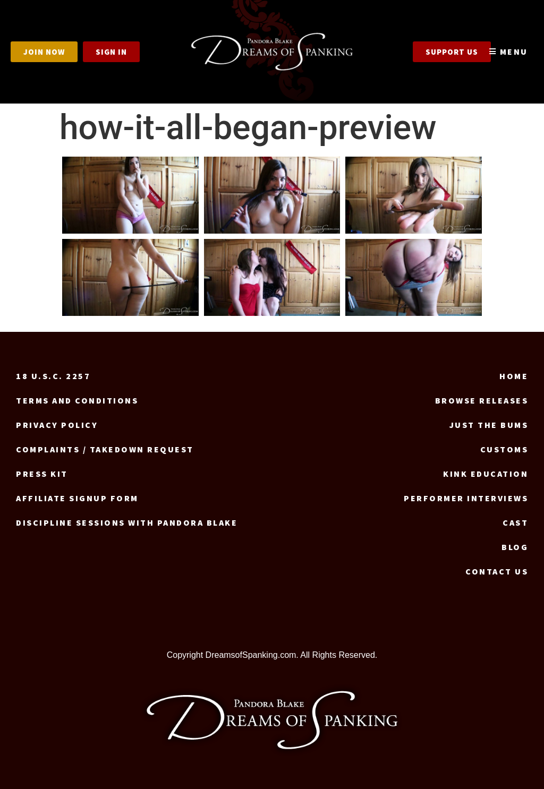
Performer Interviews (466, 498)
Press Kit (42, 473)
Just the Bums (489, 424)
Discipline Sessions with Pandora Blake (126, 522)
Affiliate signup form (77, 498)
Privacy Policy (57, 424)
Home (513, 376)
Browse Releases (482, 400)
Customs (504, 449)
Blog (515, 547)
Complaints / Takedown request (105, 449)
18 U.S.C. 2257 (53, 376)
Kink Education (485, 473)
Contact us (496, 571)
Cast (515, 522)
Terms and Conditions (77, 400)
